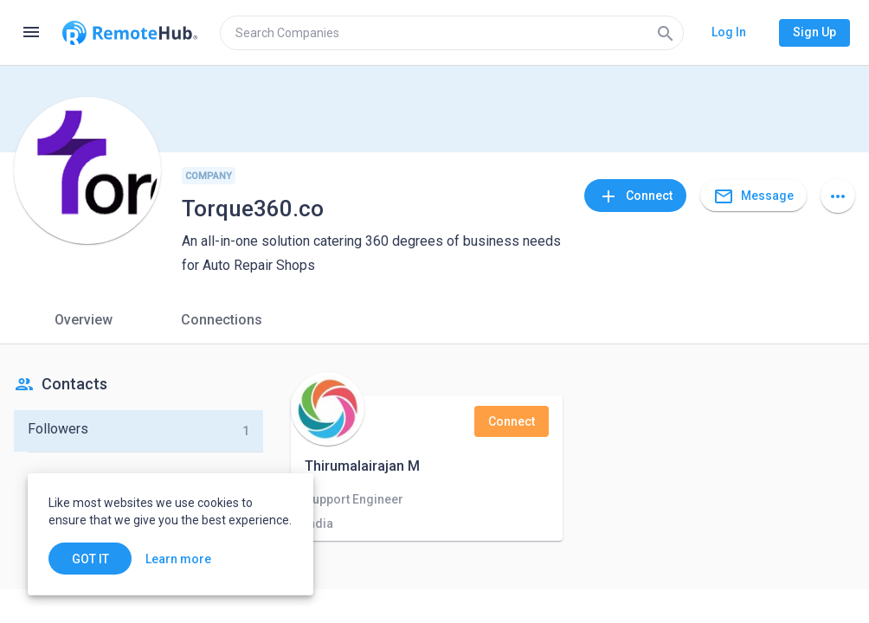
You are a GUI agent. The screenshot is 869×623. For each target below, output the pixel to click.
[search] (452, 33)
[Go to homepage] (129, 33)
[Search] (665, 33)
